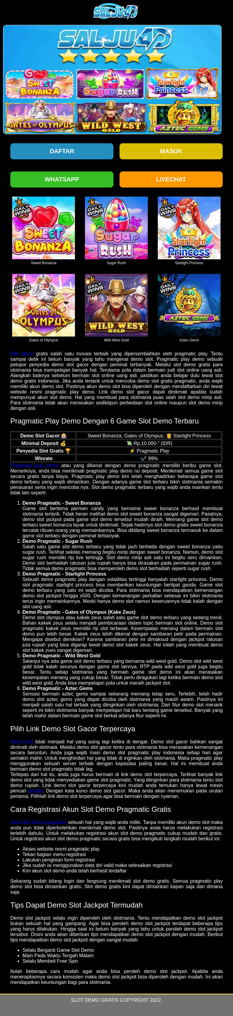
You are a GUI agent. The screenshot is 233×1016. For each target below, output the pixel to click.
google (35, 790)
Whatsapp (62, 179)
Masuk (171, 151)
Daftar (62, 151)
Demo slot (21, 741)
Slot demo (21, 353)
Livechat (171, 179)
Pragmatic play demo (34, 465)
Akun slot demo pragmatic (38, 822)
